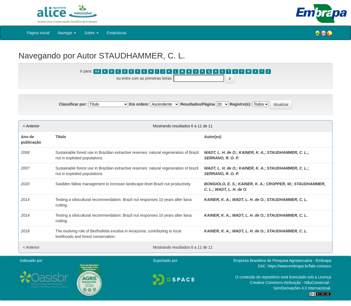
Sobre (91, 33)
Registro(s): (240, 104)
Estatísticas (117, 33)
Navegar (67, 33)
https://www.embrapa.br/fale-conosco (299, 266)
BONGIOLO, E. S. (220, 184)
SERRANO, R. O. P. (221, 158)
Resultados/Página (197, 104)
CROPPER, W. (278, 184)
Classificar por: (73, 104)
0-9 (97, 71)
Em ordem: (139, 104)
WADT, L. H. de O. (220, 152)
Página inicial (38, 33)
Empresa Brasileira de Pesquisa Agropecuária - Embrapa (282, 260)
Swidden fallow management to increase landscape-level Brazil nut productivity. (123, 184)
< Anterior (31, 126)
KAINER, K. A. (251, 152)
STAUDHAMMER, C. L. (287, 152)
